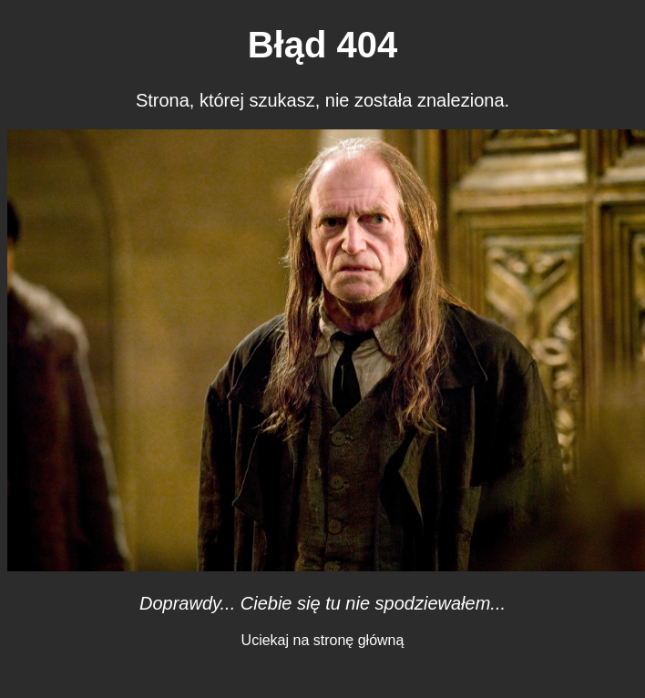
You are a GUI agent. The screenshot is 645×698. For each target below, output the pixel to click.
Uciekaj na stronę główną (322, 640)
